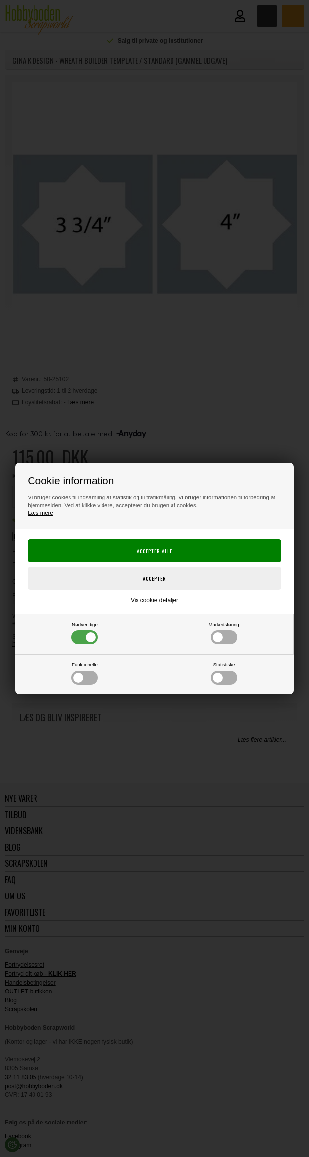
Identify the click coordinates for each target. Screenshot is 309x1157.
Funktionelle (84, 673)
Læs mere (40, 513)
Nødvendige (84, 633)
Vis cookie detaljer (154, 600)
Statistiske (224, 673)
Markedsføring (223, 633)
